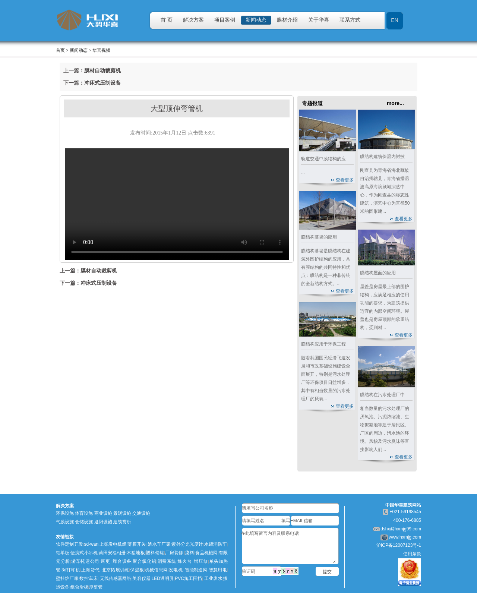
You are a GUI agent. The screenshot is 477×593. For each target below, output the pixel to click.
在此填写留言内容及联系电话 (288, 546)
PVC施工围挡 (188, 578)
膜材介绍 (287, 20)
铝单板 (62, 552)
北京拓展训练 (115, 570)
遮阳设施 (103, 521)
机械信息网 (156, 570)
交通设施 (141, 513)
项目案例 (224, 20)
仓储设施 (84, 521)
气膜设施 (65, 521)
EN (394, 20)
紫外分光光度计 (187, 544)
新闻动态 (256, 20)
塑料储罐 (155, 552)
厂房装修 (174, 552)
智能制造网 (196, 570)
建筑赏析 (122, 521)
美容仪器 (141, 578)
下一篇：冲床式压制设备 (92, 83)
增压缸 (201, 561)
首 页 (167, 20)
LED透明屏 (163, 578)
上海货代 (90, 570)
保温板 (137, 570)
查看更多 (345, 180)
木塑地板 (136, 552)
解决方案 (193, 20)
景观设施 (122, 513)
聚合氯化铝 (144, 561)
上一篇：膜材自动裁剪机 (92, 70)
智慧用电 (217, 570)
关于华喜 (318, 20)
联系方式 (349, 20)
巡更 (105, 561)
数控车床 (88, 578)
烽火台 (184, 561)
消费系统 (166, 561)
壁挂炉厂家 (67, 578)
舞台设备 (122, 561)
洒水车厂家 (159, 544)
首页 (60, 50)
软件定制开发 (69, 544)
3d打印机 (70, 570)
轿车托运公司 (85, 561)
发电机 (176, 570)
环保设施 (65, 513)
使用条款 (412, 553)
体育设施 (84, 513)
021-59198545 (406, 511)
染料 (189, 552)
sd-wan (91, 544)
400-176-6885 (407, 520)
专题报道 (312, 103)
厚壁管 (95, 587)
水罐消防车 (215, 544)
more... (395, 103)
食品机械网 (206, 552)
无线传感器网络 (116, 578)
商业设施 (103, 513)
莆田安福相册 (112, 552)
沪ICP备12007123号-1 (398, 545)
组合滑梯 (79, 587)
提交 (327, 571)
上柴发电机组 (113, 544)
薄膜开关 (136, 544)
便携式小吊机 (84, 552)
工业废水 (213, 578)
